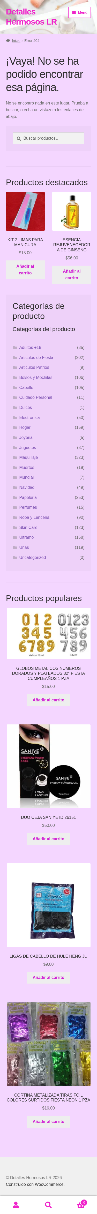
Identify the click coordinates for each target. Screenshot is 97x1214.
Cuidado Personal (35, 397)
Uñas (24, 547)
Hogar (25, 427)
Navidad (26, 487)
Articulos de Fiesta (36, 357)
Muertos (26, 467)
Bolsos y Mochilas (35, 377)
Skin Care (28, 527)
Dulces (25, 407)
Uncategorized (32, 557)
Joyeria (26, 437)
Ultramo (26, 537)
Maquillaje (28, 457)
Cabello (26, 387)
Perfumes (28, 507)
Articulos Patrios (34, 367)
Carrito (76, 1201)
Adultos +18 (30, 347)
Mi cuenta (16, 1205)
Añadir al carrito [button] (25, 269)
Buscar (48, 1205)
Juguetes (27, 447)
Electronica (29, 417)
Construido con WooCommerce (35, 1184)
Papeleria (28, 497)
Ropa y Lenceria (34, 517)
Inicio (16, 41)
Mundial (26, 477)
